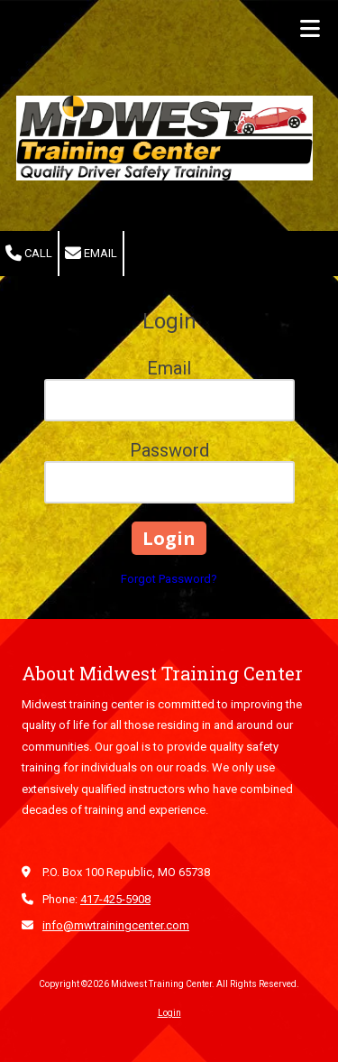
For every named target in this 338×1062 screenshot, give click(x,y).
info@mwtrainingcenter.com (115, 925)
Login (169, 1013)
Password (169, 450)
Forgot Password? (169, 579)
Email (91, 253)
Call (28, 253)
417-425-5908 (115, 899)
